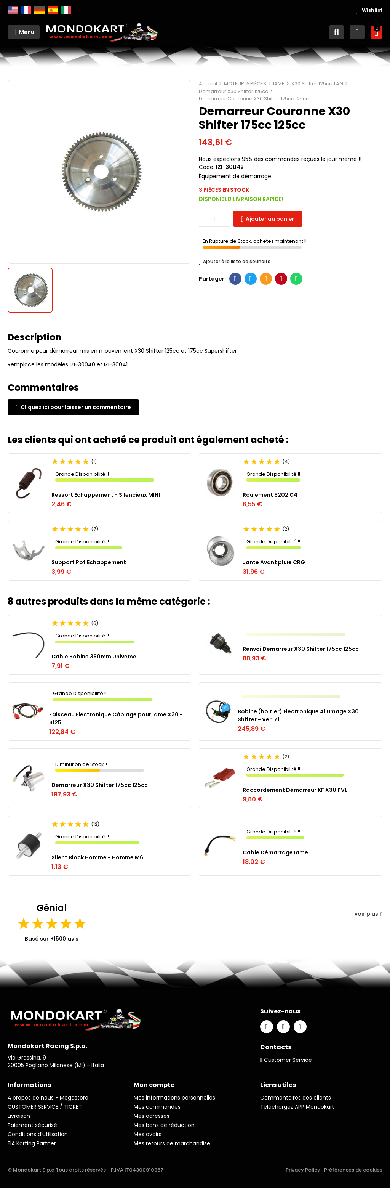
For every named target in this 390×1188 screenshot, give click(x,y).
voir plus (368, 914)
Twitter (250, 279)
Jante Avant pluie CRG (274, 562)
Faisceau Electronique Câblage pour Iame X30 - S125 (116, 718)
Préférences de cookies (353, 1170)
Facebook (235, 279)
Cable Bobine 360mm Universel (94, 656)
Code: (206, 167)
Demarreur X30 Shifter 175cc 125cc (99, 785)
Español (53, 10)
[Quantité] (214, 219)
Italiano (66, 10)
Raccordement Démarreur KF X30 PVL (295, 790)
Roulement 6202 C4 (270, 495)
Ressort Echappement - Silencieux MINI (105, 495)
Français (26, 10)
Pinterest (281, 279)
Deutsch (39, 10)
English (13, 10)
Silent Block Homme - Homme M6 (97, 857)
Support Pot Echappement (88, 562)
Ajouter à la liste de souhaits (234, 261)
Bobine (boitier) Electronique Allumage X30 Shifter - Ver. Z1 (298, 715)
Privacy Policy (303, 1170)
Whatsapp (296, 279)
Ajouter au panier (270, 219)
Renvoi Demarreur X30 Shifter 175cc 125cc (301, 649)
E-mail (266, 279)
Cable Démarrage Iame (275, 852)
